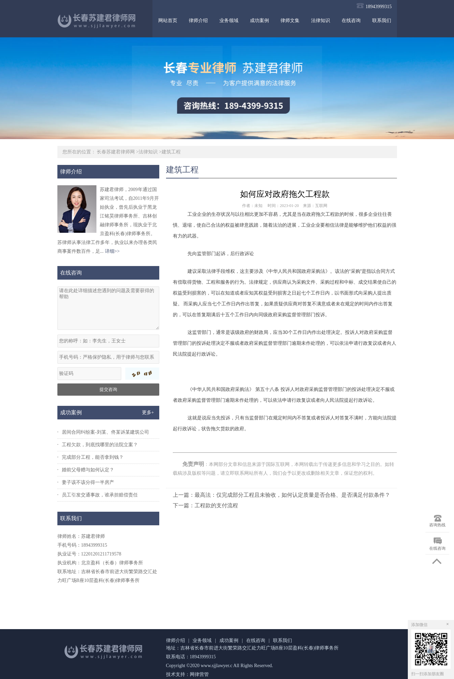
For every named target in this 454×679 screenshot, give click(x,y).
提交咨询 (108, 389)
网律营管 (199, 674)
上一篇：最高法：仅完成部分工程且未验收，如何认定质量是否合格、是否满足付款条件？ (281, 495)
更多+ (148, 412)
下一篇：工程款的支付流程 (205, 505)
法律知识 (320, 20)
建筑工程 (171, 151)
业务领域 (228, 20)
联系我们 (381, 20)
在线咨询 (351, 20)
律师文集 (289, 20)
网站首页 (167, 20)
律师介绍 (198, 20)
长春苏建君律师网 (116, 151)
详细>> (112, 251)
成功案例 (259, 20)
